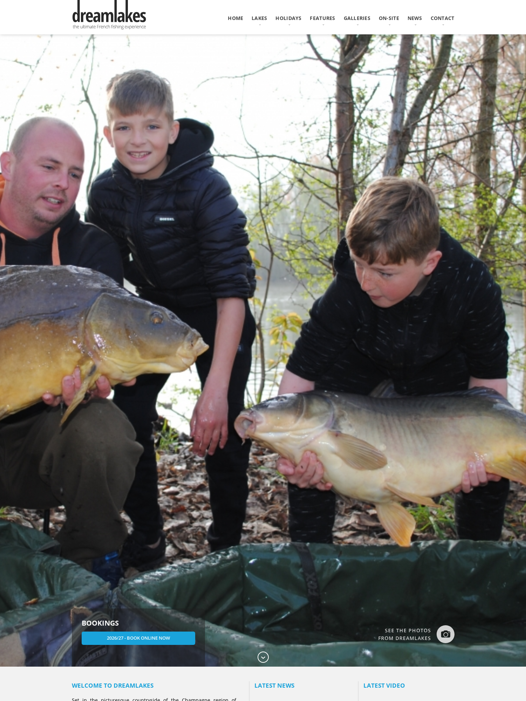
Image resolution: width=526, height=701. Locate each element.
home (235, 18)
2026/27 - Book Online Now (138, 637)
